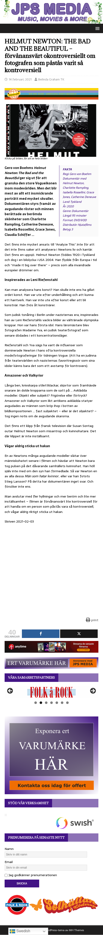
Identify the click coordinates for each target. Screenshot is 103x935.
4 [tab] (51, 702)
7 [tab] (67, 702)
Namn (9, 848)
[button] (96, 28)
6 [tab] (62, 702)
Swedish (20, 931)
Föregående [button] (10, 691)
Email (9, 861)
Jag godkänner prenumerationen (31, 875)
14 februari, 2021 (20, 79)
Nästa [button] (92, 691)
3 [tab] (46, 702)
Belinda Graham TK (51, 79)
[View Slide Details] (51, 692)
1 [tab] (35, 702)
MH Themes (76, 930)
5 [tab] (57, 702)
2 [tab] (41, 702)
